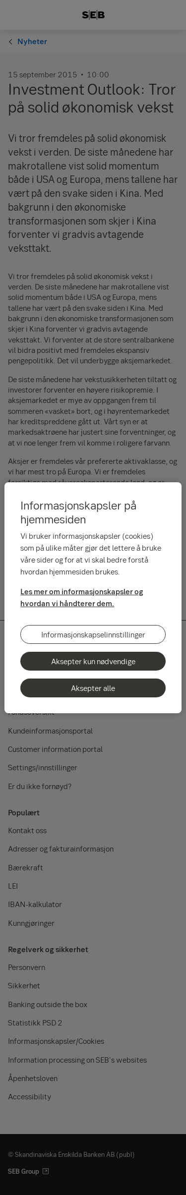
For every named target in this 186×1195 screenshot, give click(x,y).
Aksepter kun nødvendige (93, 661)
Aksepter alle (93, 688)
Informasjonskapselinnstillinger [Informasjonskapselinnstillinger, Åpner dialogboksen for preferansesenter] (93, 634)
